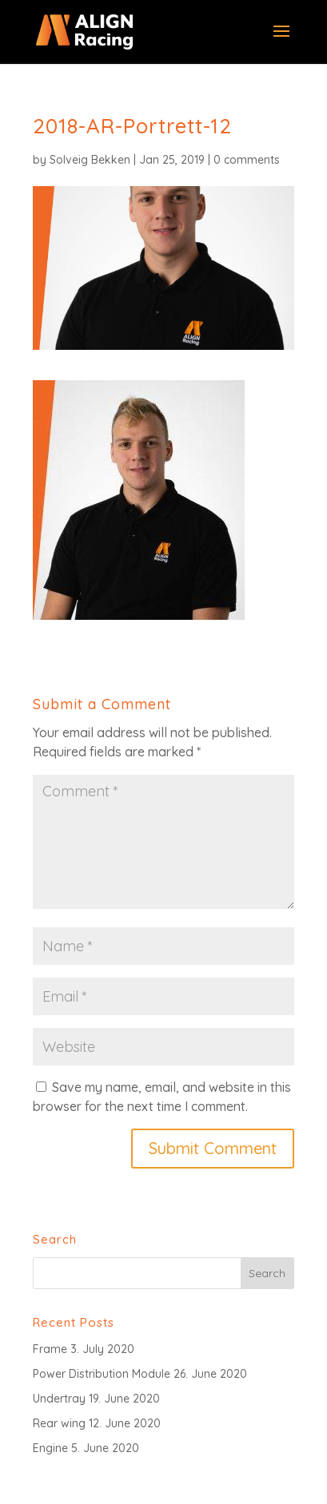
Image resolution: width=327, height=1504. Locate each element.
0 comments (246, 160)
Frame (50, 1349)
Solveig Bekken (90, 160)
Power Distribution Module (101, 1374)
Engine (50, 1448)
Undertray (59, 1398)
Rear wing (59, 1423)
